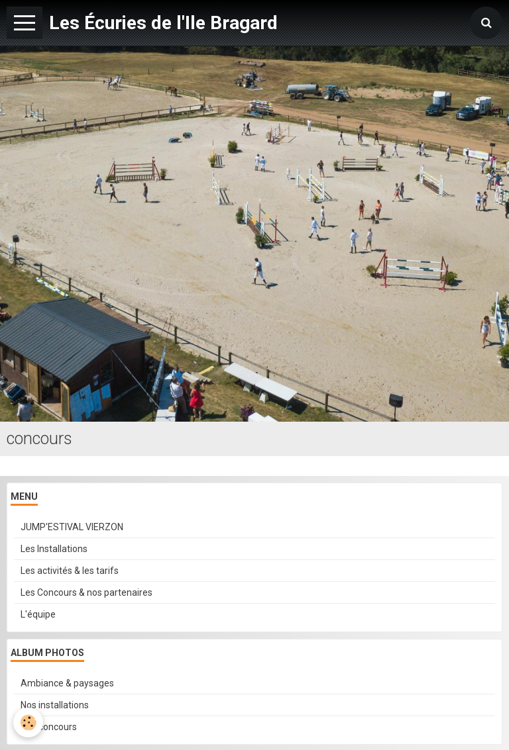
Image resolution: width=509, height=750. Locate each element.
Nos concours (49, 727)
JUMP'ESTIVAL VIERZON (72, 527)
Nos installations (55, 705)
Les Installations (54, 548)
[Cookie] (28, 722)
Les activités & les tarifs (70, 570)
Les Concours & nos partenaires (86, 592)
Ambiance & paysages (67, 683)
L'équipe (38, 614)
